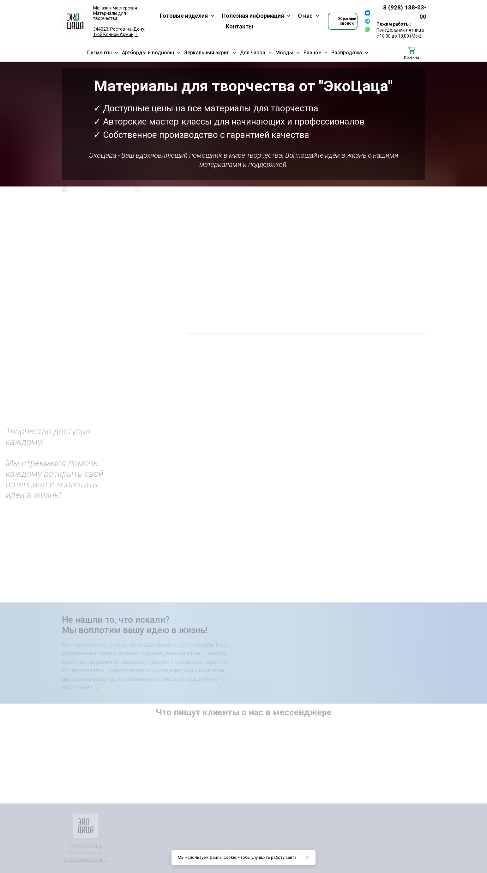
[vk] (367, 12)
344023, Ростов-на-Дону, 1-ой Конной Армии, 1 (120, 32)
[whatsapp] (367, 29)
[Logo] (75, 21)
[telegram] (367, 21)
